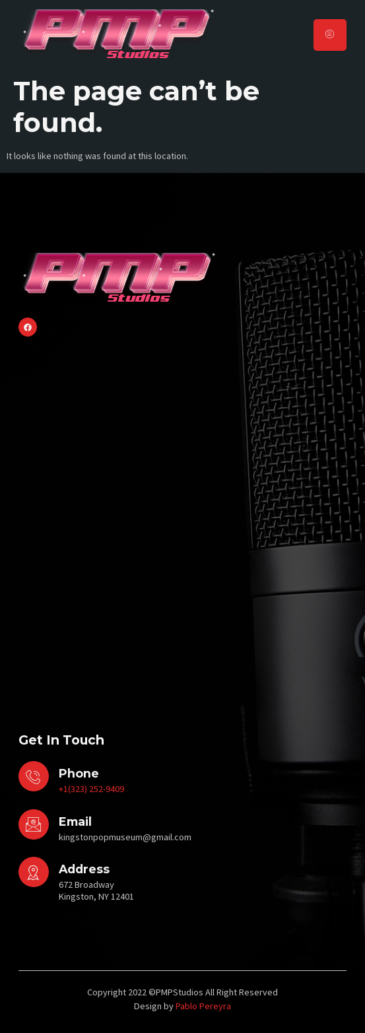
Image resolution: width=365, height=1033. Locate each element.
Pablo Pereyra (203, 1006)
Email (75, 821)
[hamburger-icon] (330, 35)
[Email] (33, 824)
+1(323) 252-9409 (91, 789)
